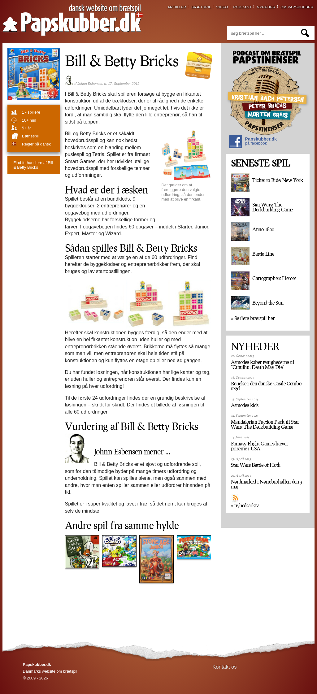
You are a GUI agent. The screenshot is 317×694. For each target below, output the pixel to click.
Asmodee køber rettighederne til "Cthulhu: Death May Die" (262, 365)
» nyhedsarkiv (245, 505)
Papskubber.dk (253, 142)
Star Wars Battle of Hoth (255, 464)
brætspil (201, 7)
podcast (242, 7)
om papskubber (296, 7)
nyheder (266, 7)
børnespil (30, 136)
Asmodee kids (244, 405)
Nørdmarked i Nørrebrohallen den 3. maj (267, 484)
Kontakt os (224, 667)
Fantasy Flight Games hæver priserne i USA (259, 446)
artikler (176, 7)
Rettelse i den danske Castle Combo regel (266, 386)
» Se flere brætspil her (253, 318)
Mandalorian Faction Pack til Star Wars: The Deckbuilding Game (265, 424)
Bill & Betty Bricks (33, 165)
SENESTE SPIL (260, 163)
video (222, 7)
